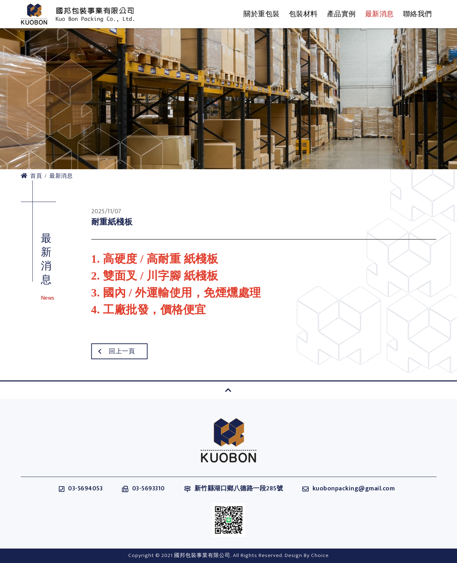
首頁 (31, 176)
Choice (320, 555)
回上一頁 (106, 351)
